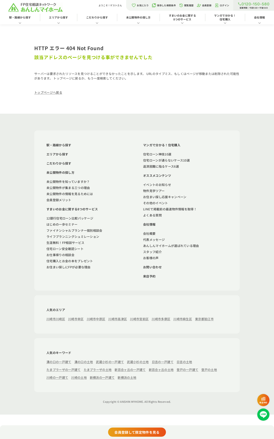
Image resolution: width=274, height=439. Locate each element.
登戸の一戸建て (187, 369)
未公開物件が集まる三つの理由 (68, 187)
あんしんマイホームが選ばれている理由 (171, 245)
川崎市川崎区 (55, 319)
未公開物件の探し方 (138, 17)
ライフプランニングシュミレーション (72, 236)
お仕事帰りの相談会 (60, 254)
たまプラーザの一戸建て (63, 369)
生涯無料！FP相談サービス (65, 242)
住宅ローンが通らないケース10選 (166, 160)
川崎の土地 (79, 377)
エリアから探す (58, 17)
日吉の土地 (184, 361)
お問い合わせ (152, 267)
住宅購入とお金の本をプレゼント (69, 261)
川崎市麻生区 (182, 319)
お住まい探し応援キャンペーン (164, 197)
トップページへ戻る (48, 92)
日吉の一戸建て (163, 361)
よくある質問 (152, 215)
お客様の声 (151, 258)
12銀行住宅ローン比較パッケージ (69, 218)
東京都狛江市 (204, 319)
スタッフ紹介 (152, 251)
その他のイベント (155, 203)
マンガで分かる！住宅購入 (225, 17)
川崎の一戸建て (57, 377)
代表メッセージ (154, 239)
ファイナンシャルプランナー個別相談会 (74, 230)
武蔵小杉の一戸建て (110, 361)
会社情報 (259, 17)
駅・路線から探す (20, 17)
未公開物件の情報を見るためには (69, 193)
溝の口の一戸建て (58, 361)
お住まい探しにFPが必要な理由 (68, 267)
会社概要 (149, 233)
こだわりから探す (97, 17)
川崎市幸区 (76, 319)
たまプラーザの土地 (98, 369)
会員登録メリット (58, 200)
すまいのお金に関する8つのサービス (182, 17)
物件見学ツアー (154, 190)
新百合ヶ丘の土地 (161, 369)
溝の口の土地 (83, 361)
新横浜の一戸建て (102, 377)
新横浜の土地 (127, 377)
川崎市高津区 (117, 319)
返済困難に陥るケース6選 (161, 166)
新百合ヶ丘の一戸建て (130, 369)
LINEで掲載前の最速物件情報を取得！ (170, 209)
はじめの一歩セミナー (61, 224)
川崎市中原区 (96, 319)
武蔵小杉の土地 (138, 361)
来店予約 (149, 276)
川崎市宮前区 (139, 319)
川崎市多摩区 (161, 319)
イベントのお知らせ (157, 184)
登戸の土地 (209, 369)
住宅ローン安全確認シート (65, 248)
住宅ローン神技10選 (157, 154)
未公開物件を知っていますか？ (68, 181)
